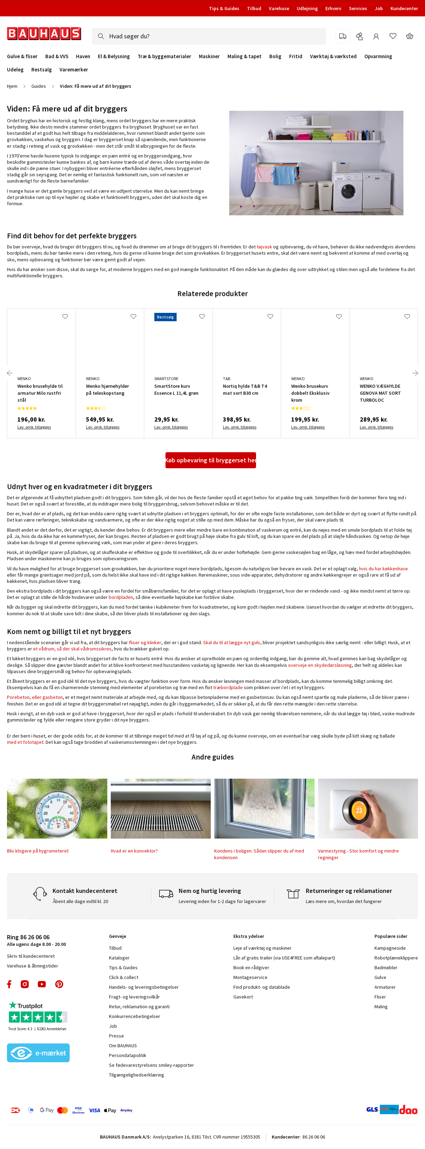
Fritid (295, 56)
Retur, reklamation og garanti (139, 1006)
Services (358, 8)
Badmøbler (385, 967)
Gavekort (243, 997)
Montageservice (250, 977)
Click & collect (123, 977)
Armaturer (385, 987)
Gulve (380, 977)
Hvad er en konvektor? (134, 851)
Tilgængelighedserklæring (136, 1075)
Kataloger (119, 958)
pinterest (59, 984)
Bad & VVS (56, 56)
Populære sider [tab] (390, 936)
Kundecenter (404, 8)
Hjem (12, 86)
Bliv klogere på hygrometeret (38, 851)
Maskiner (209, 56)
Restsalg (41, 70)
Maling (381, 1006)
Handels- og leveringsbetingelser (144, 987)
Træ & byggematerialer (164, 56)
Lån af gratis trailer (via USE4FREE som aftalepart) (284, 958)
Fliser (380, 997)
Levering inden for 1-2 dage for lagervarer (222, 901)
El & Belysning (114, 56)
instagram (25, 984)
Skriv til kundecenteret (31, 956)
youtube (42, 984)
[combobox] (209, 36)
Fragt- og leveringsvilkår (134, 997)
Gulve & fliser (22, 56)
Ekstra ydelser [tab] (248, 936)
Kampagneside (390, 948)
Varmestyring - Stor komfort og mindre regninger (358, 854)
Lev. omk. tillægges (34, 427)
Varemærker (74, 69)
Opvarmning (378, 56)
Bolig (275, 56)
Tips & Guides (224, 8)
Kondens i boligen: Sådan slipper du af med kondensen (259, 854)
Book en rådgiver (251, 967)
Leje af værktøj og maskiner (262, 948)
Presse (116, 1036)
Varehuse (279, 8)
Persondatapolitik (127, 1055)
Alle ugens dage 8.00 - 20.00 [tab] (36, 940)
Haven (83, 56)
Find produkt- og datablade (261, 987)
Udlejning (307, 8)
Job (379, 8)
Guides (38, 86)
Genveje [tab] (117, 936)
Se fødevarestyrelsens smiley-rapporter (151, 1065)
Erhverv (333, 8)
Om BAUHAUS (123, 1045)
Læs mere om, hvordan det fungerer (344, 901)
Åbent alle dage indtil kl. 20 (80, 901)
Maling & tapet (244, 56)
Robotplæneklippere (396, 958)
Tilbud (254, 8)
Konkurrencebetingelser (134, 1016)
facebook (9, 984)
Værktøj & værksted (333, 56)
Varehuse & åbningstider (32, 966)
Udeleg (15, 70)
